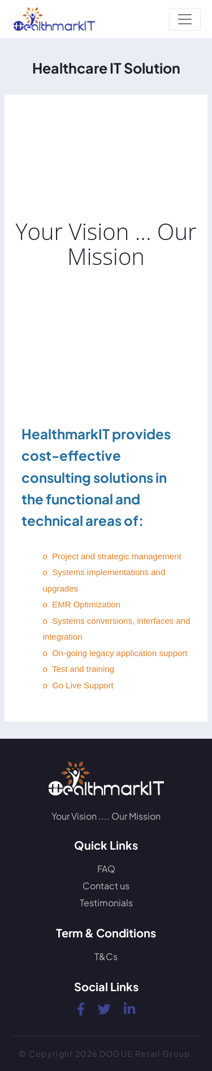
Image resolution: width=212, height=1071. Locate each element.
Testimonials (106, 903)
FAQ (106, 869)
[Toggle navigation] (185, 19)
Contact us (106, 886)
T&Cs (106, 956)
